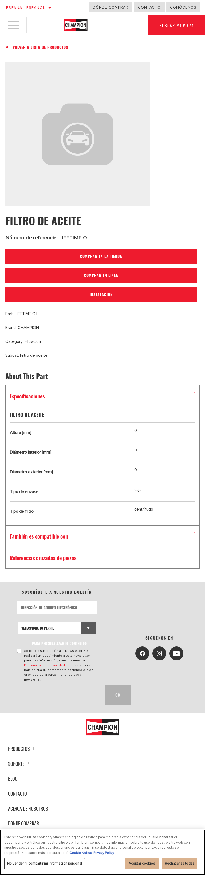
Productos (22, 748)
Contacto (149, 7)
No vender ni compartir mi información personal (44, 863)
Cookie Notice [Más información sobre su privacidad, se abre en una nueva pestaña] (80, 853)
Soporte (19, 763)
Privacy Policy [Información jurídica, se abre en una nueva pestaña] (103, 853)
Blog (13, 778)
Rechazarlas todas (179, 863)
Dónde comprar (110, 7)
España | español (25, 7)
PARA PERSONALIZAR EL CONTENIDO (59, 643)
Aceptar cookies (142, 863)
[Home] (76, 25)
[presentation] (57, 695)
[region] (102, 852)
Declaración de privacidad (44, 665)
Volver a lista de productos (40, 47)
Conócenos (183, 7)
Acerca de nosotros (28, 808)
